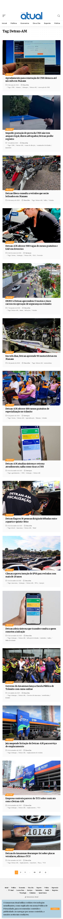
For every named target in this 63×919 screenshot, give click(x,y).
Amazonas (19, 528)
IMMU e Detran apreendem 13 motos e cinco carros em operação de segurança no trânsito (28, 302)
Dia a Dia (9, 74)
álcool (13, 528)
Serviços (10, 242)
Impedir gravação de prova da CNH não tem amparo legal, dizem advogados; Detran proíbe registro (29, 136)
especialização (30, 418)
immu (21, 310)
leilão (45, 200)
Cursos (13, 255)
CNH (12, 87)
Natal (34, 528)
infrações (27, 310)
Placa (39, 863)
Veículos (51, 200)
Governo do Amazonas (34, 695)
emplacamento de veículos (34, 753)
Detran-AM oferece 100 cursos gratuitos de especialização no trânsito (27, 410)
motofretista (45, 695)
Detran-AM (33, 87)
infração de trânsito (33, 638)
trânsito (44, 418)
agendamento (15, 473)
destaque (25, 87)
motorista (43, 638)
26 (34, 872)
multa (49, 638)
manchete (8, 148)
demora (18, 87)
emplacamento (31, 808)
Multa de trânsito (10, 640)
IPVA (36, 583)
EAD (34, 255)
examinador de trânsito (44, 145)
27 (40, 872)
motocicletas (48, 363)
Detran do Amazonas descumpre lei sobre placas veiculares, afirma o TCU (30, 855)
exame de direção (30, 145)
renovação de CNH (44, 87)
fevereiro (40, 255)
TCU (38, 808)
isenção (42, 583)
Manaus (38, 418)
